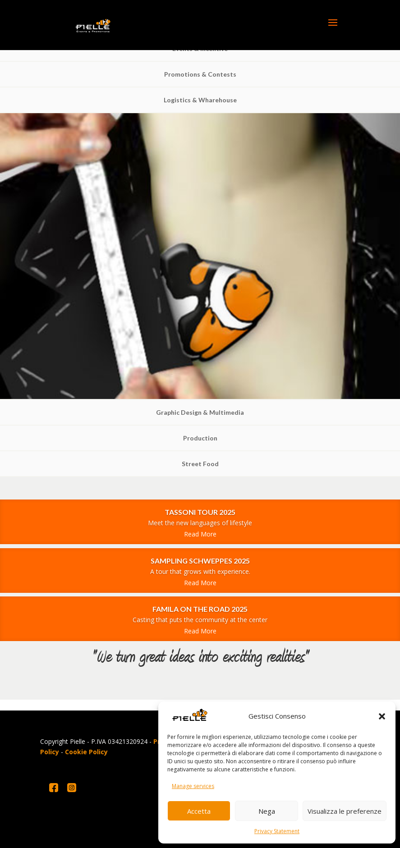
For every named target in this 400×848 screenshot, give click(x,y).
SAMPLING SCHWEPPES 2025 (200, 560)
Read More (200, 534)
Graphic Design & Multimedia (200, 412)
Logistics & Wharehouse (200, 100)
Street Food (200, 464)
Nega (266, 811)
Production (200, 438)
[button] (381, 716)
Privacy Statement (276, 831)
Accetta (199, 811)
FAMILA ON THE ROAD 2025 (200, 609)
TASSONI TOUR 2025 (200, 512)
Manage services (193, 786)
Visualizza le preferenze (345, 811)
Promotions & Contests (200, 74)
